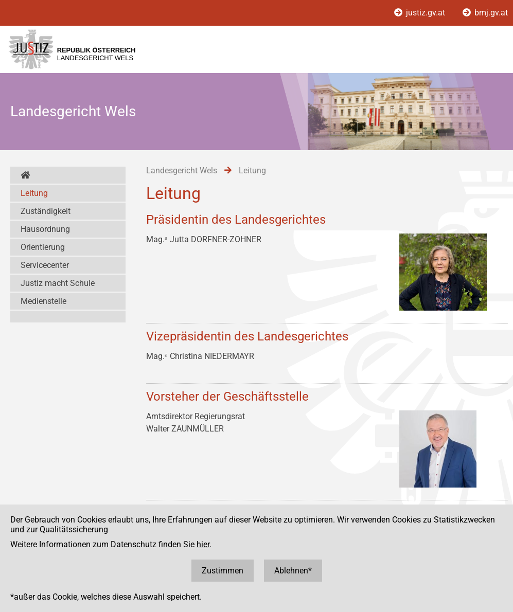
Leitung (34, 193)
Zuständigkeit (45, 211)
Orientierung (43, 247)
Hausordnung (45, 229)
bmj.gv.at (485, 12)
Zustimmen (222, 570)
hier (203, 544)
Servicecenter (45, 265)
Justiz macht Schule (58, 283)
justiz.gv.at (420, 12)
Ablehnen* (293, 570)
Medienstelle (43, 301)
